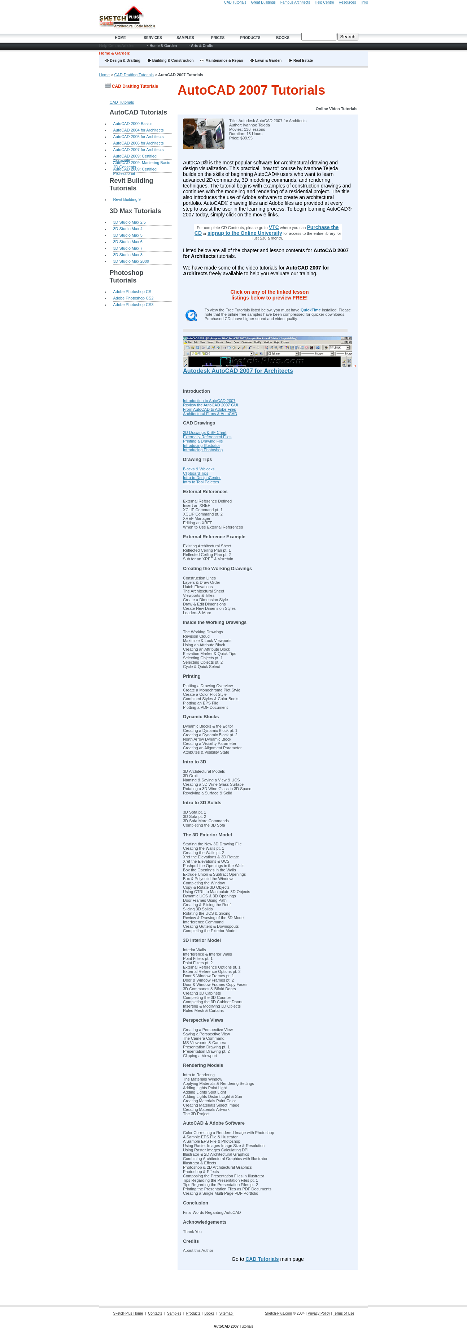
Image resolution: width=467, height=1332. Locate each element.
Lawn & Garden (269, 60)
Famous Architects (295, 2)
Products (250, 38)
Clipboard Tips (195, 473)
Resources (347, 2)
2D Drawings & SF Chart (204, 432)
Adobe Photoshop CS (132, 291)
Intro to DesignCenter (202, 477)
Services (153, 38)
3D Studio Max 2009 (131, 261)
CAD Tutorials (235, 2)
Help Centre (324, 2)
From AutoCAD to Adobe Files (209, 409)
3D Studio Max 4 (128, 229)
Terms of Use (343, 1313)
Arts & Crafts (202, 46)
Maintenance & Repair (225, 60)
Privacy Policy (318, 1313)
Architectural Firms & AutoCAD (210, 413)
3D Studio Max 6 (128, 242)
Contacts (155, 1313)
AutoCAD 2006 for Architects (138, 143)
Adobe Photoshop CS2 (133, 298)
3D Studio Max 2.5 (129, 222)
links (364, 2)
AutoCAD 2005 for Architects (138, 136)
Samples (185, 38)
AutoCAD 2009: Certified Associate (135, 157)
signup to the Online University (245, 233)
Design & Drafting (125, 60)
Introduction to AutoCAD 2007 (209, 400)
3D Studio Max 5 (128, 235)
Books (282, 38)
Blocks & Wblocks (198, 469)
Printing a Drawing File (203, 441)
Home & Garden (163, 46)
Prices (217, 38)
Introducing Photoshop (203, 450)
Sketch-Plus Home (128, 1313)
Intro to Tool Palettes (201, 482)
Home (120, 38)
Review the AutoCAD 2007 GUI (210, 405)
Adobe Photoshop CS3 (133, 304)
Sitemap (226, 1313)
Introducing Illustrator (201, 445)
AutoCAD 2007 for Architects (138, 149)
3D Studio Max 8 (128, 255)
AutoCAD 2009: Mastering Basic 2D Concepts (141, 163)
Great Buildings (263, 2)
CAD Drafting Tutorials (133, 75)
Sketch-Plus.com (278, 1313)
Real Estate (303, 60)
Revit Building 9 (127, 199)
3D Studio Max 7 (128, 248)
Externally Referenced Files (207, 437)
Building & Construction (173, 60)
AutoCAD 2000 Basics (133, 123)
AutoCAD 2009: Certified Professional (135, 170)
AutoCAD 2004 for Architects (138, 130)
